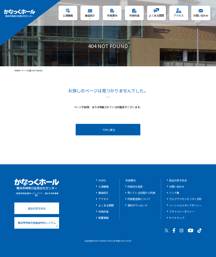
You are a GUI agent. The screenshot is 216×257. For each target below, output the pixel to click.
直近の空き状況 (37, 208)
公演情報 (103, 186)
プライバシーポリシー (181, 211)
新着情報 (103, 218)
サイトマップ (176, 218)
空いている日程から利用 (141, 193)
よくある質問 (106, 205)
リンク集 (174, 193)
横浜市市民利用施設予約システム (38, 224)
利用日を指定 (135, 186)
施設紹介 (103, 193)
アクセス (103, 199)
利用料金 (103, 211)
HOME (17, 71)
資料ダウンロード (137, 205)
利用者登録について (138, 199)
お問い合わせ (176, 186)
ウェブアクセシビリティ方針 (185, 199)
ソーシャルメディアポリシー (185, 205)
